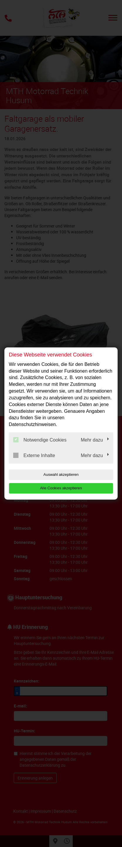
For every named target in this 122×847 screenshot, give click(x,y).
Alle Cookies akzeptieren (61, 488)
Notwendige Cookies (40, 439)
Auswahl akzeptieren (61, 474)
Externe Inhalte (34, 455)
